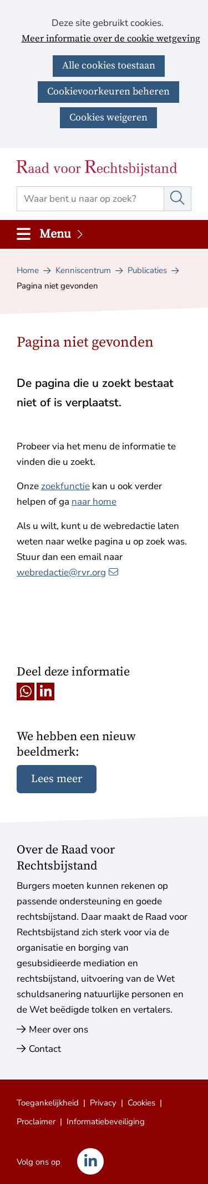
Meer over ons (58, 1029)
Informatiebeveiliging (106, 1121)
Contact (45, 1048)
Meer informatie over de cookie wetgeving (111, 39)
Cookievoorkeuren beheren (108, 91)
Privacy (103, 1102)
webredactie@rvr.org (67, 572)
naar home (94, 501)
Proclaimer (36, 1121)
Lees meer (56, 779)
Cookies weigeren (108, 117)
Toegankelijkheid (48, 1102)
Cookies (141, 1102)
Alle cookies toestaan (108, 65)
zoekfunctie (65, 486)
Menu (62, 234)
